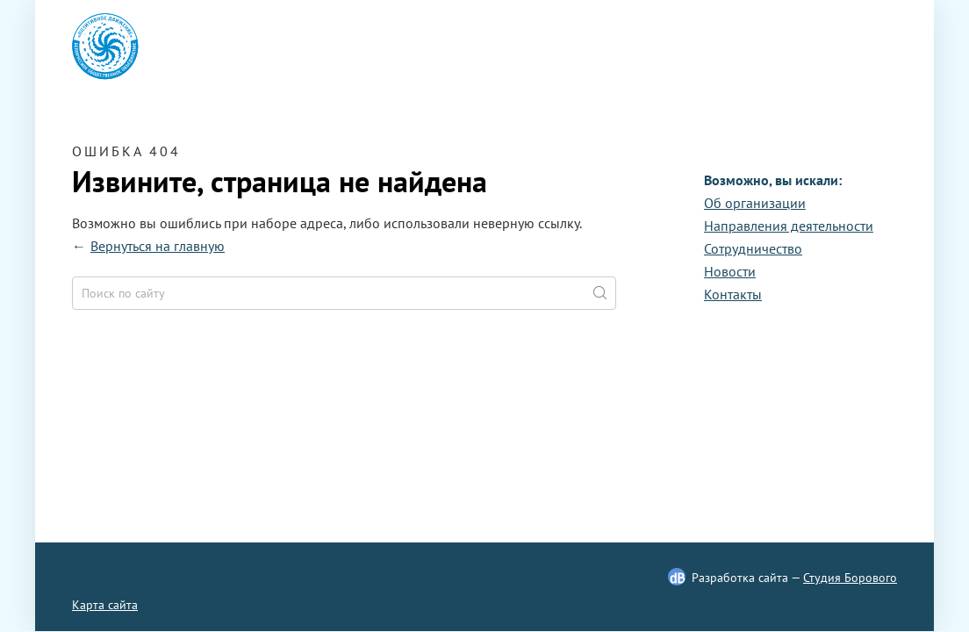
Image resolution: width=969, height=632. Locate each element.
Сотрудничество (753, 248)
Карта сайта (105, 605)
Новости (730, 271)
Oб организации (755, 203)
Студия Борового (850, 577)
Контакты (733, 294)
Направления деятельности (788, 225)
